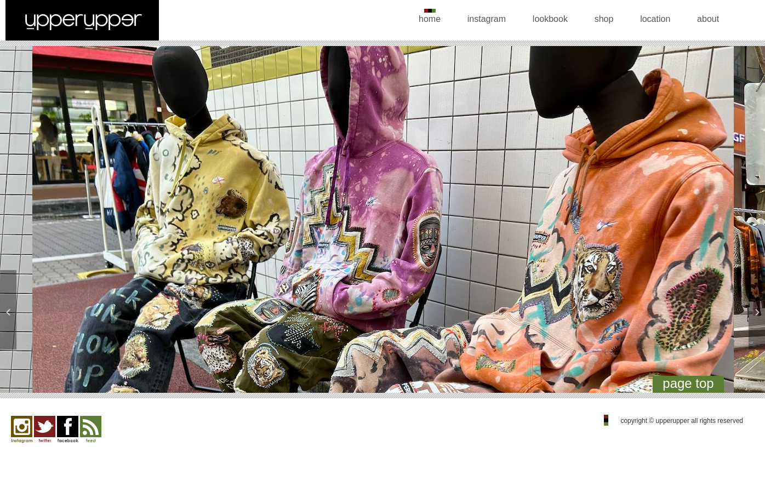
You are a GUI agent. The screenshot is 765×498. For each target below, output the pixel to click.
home (430, 19)
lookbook (550, 19)
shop (604, 19)
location (655, 19)
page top (688, 383)
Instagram (21, 429)
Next (744, 222)
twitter (44, 429)
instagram (486, 19)
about (708, 19)
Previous (21, 222)
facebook (67, 429)
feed (90, 429)
